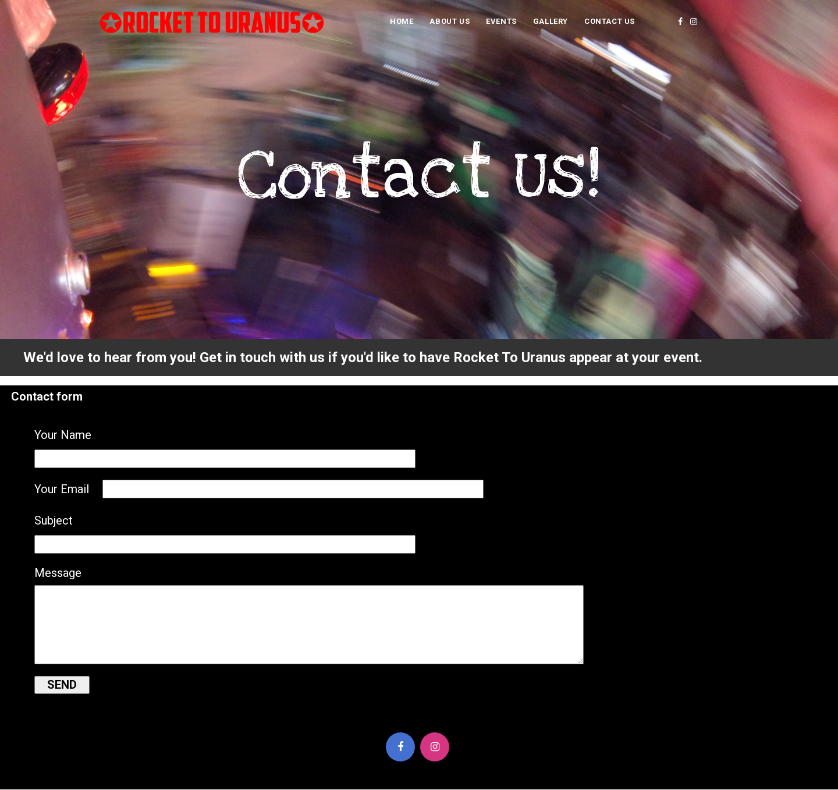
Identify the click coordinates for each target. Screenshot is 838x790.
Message (57, 573)
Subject (53, 520)
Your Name (62, 435)
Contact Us (609, 21)
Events (501, 21)
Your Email (61, 489)
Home (401, 21)
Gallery (550, 21)
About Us (449, 21)
